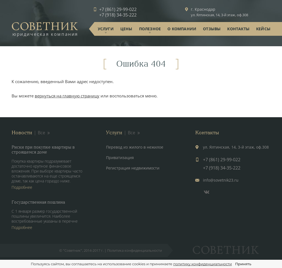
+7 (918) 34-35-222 (118, 15)
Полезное (150, 28)
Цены (126, 28)
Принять (243, 264)
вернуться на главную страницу (67, 96)
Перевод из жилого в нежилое (134, 147)
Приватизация (120, 157)
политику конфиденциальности (202, 264)
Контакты (238, 28)
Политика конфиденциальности (134, 250)
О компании (181, 28)
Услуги (106, 28)
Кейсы (263, 28)
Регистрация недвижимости (132, 168)
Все (44, 133)
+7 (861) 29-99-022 (118, 9)
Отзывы (212, 28)
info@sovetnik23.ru (220, 180)
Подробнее (22, 187)
